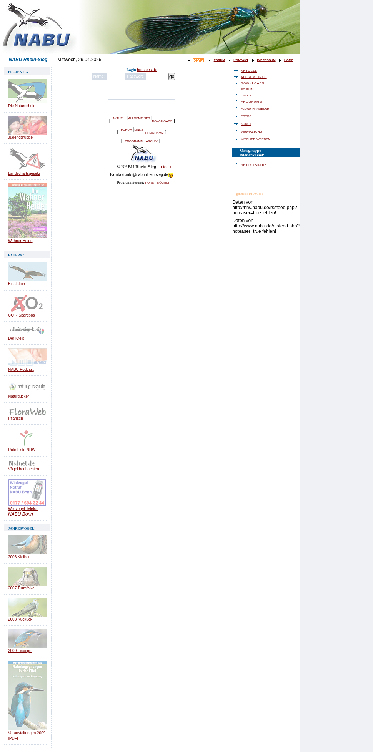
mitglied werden (257, 138)
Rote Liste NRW (22, 450)
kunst (248, 123)
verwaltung (253, 131)
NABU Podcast (21, 369)
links (138, 129)
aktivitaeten (256, 164)
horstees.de (147, 70)
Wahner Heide (20, 241)
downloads (162, 120)
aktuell (119, 117)
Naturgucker (18, 396)
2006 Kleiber (19, 557)
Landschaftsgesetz (24, 173)
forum (219, 59)
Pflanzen (15, 418)
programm (154, 132)
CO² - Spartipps (21, 315)
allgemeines (139, 117)
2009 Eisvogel (20, 651)
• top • (166, 167)
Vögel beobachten (23, 469)
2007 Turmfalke (21, 588)
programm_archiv (141, 140)
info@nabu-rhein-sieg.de (150, 175)
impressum (266, 59)
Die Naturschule (21, 106)
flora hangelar (257, 108)
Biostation (16, 284)
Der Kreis (16, 338)
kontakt (240, 59)
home (288, 59)
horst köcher (157, 182)
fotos (248, 115)
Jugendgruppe (20, 137)
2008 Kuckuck (20, 619)
